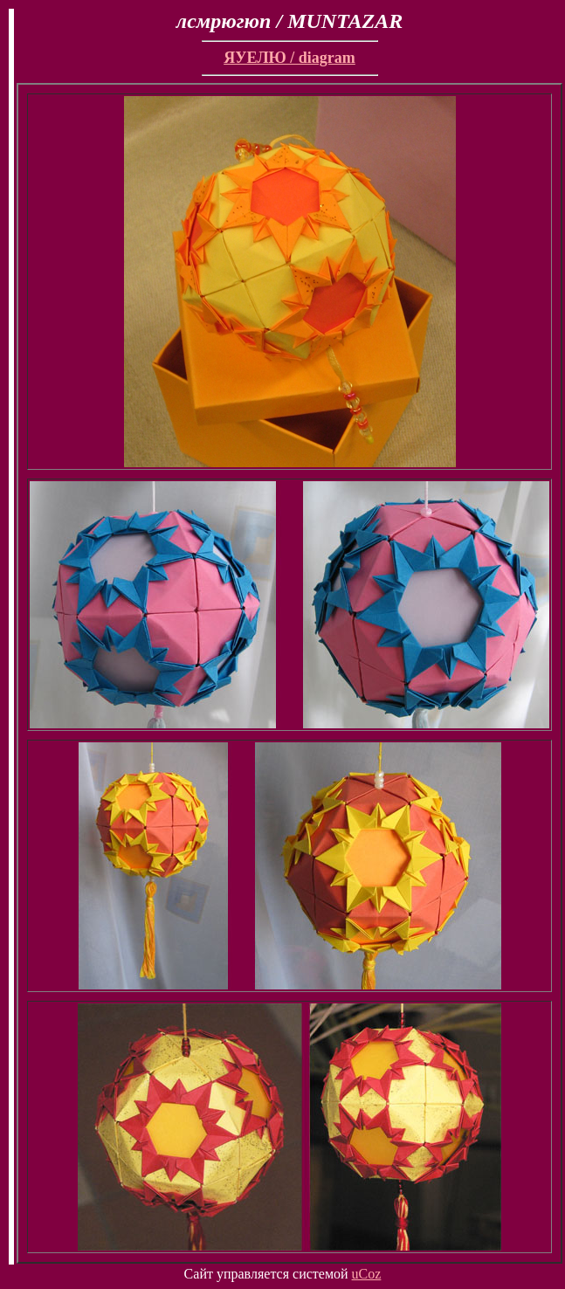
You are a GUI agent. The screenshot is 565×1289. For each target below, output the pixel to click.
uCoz (367, 1273)
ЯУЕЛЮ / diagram (289, 57)
